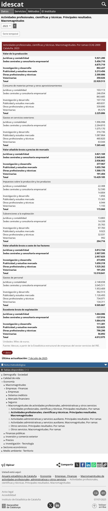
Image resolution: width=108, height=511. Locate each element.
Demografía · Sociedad (15, 374)
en (103, 493)
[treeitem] (54, 385)
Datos (5, 11)
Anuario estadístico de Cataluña (19, 476)
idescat (12, 4)
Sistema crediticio (17, 395)
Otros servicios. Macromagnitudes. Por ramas (36, 429)
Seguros (12, 402)
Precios (10, 440)
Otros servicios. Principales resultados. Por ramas (38, 426)
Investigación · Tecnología (20, 443)
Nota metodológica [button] (14, 364)
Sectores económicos (15, 447)
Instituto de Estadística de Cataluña (21, 499)
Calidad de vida (11, 378)
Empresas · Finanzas (17, 388)
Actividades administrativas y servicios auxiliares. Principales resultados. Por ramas (56, 419)
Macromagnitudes (16, 385)
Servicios (20, 11)
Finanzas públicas (15, 433)
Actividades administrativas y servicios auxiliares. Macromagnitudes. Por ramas (54, 422)
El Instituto (49, 11)
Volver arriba (102, 506)
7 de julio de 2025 (37, 358)
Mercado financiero (19, 398)
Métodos (33, 11)
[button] (104, 464)
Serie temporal (10, 33)
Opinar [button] (7, 465)
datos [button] (8, 352)
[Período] (6, 26)
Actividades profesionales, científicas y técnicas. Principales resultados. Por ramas (55, 408)
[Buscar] (92, 4)
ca (95, 493)
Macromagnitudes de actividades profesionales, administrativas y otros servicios (52, 405)
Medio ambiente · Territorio (18, 450)
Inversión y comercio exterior (22, 436)
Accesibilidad (9, 495)
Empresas (13, 391)
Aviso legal (7, 491)
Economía (9, 381)
